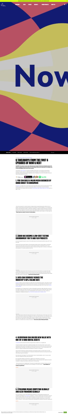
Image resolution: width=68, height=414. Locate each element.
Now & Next (8, 152)
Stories (29, 4)
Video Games (19, 152)
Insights (36, 5)
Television (14, 152)
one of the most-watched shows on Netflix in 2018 (37, 291)
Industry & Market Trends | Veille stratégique (25, 157)
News (24, 4)
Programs (18, 5)
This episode (18, 342)
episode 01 (18, 185)
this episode (28, 395)
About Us (53, 5)
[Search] (51, 153)
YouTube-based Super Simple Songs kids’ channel (40, 188)
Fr (64, 4)
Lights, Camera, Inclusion (34, 152)
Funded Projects (45, 4)
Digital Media (25, 152)
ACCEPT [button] (65, 412)
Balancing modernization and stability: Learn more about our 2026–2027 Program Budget (33, 0)
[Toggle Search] (66, 4)
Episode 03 (17, 282)
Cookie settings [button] (60, 412)
